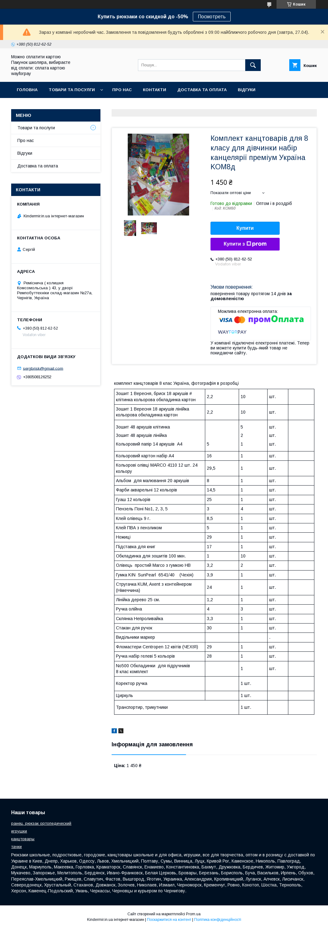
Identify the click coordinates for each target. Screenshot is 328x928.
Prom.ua (193, 914)
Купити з (245, 244)
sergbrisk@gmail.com (43, 368)
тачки (16, 846)
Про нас (122, 89)
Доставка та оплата (202, 89)
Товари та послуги (36, 127)
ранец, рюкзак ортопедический (41, 823)
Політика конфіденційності (217, 919)
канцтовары (22, 839)
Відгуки (246, 89)
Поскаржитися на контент (169, 919)
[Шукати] (253, 65)
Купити (245, 228)
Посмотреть (212, 16)
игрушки (19, 831)
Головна (27, 89)
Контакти (154, 89)
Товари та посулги (72, 89)
